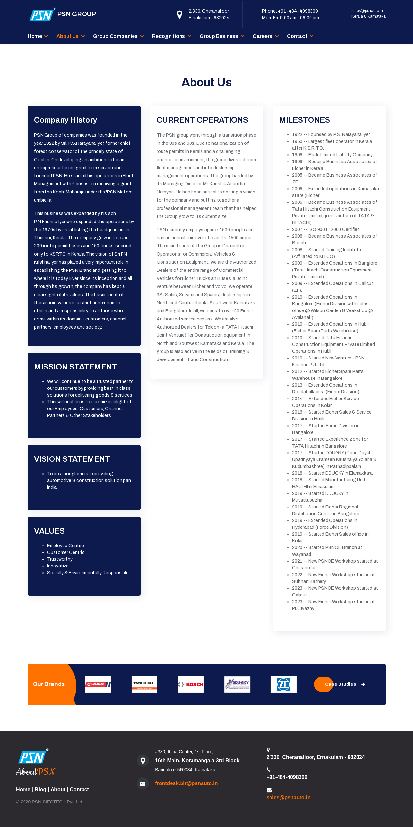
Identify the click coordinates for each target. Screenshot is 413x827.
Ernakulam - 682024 (209, 17)
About (58, 789)
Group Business (219, 36)
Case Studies (345, 684)
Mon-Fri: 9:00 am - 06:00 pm (290, 17)
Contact (297, 36)
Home (35, 36)
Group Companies (115, 36)
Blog (40, 789)
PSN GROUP (62, 14)
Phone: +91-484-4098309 (290, 11)
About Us (67, 36)
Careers (262, 36)
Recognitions (168, 36)
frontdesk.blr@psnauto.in (186, 783)
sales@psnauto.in (367, 10)
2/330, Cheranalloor (209, 11)
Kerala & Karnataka (368, 16)
